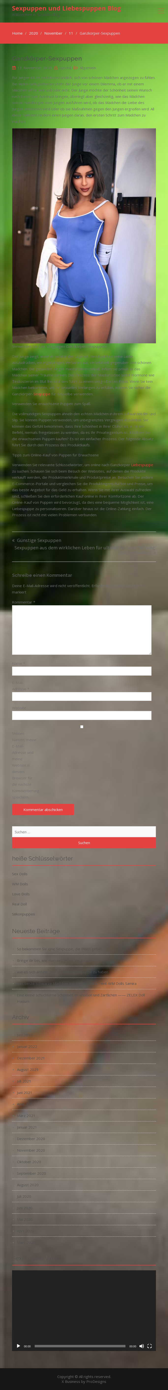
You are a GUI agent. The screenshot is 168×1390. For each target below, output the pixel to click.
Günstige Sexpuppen (39, 540)
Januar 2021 (27, 1127)
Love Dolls (21, 893)
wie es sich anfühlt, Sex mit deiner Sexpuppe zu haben (62, 971)
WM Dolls (20, 883)
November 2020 (31, 1150)
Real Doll (19, 903)
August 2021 (28, 1069)
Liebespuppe (142, 464)
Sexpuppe (41, 393)
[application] (84, 1310)
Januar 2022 (27, 1046)
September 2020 (31, 1173)
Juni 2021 (24, 1092)
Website (19, 707)
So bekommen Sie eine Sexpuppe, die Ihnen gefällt (59, 948)
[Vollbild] (149, 1346)
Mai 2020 (25, 1219)
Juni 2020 (24, 1207)
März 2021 (26, 1115)
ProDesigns (96, 1381)
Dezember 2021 (31, 1057)
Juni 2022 (24, 1034)
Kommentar (23, 602)
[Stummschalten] (141, 1346)
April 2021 (25, 1104)
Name (18, 663)
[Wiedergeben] (18, 1346)
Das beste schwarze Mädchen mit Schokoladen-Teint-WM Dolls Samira (77, 983)
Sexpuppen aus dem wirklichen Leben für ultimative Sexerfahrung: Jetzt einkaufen (85, 550)
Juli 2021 (24, 1081)
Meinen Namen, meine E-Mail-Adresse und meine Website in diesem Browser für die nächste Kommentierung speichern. (24, 765)
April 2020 (25, 1230)
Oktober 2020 (29, 1161)
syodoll (65, 67)
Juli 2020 (24, 1196)
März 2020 (26, 1242)
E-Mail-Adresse (20, 685)
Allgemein (88, 67)
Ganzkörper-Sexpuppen (47, 58)
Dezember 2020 (31, 1138)
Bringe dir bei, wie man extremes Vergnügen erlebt (60, 960)
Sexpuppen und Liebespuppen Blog (66, 8)
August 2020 (28, 1184)
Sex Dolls (20, 873)
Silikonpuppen (23, 914)
